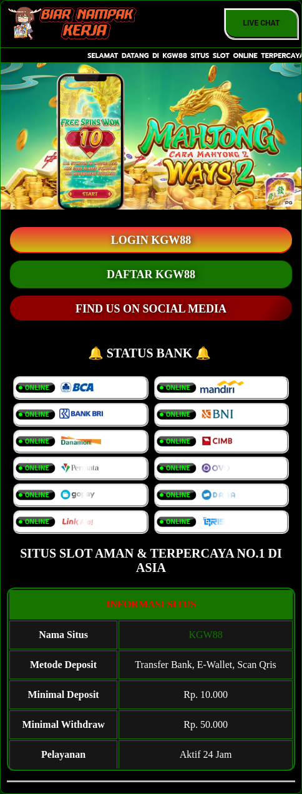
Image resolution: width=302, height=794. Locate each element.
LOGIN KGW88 (151, 240)
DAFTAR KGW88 (151, 274)
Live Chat (261, 23)
